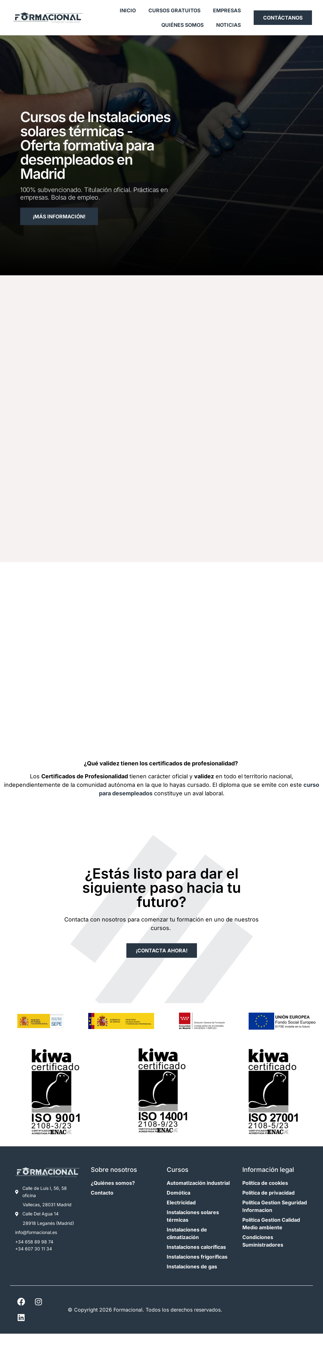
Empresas (227, 10)
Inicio (128, 10)
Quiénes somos (182, 25)
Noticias (228, 25)
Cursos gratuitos (174, 10)
